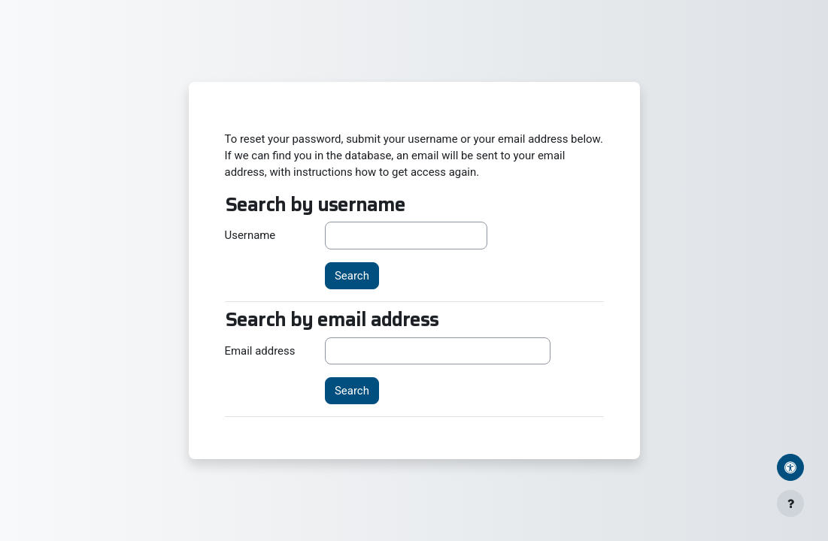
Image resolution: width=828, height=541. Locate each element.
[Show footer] (790, 503)
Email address (260, 351)
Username (250, 235)
